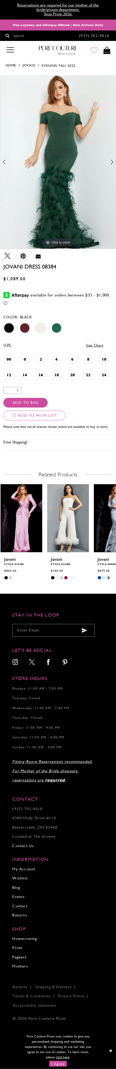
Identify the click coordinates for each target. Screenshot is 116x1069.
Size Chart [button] (94, 345)
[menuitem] (15, 663)
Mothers (20, 966)
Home (11, 65)
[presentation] (21, 518)
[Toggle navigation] (10, 50)
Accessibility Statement (35, 1005)
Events (18, 896)
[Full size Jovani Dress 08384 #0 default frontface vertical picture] (58, 162)
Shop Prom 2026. (58, 14)
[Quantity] (12, 390)
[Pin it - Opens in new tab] (23, 256)
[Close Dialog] (111, 1051)
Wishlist (20, 878)
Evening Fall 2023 (59, 66)
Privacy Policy (71, 996)
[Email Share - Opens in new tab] (38, 256)
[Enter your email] (53, 630)
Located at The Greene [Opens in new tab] (34, 836)
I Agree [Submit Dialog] (58, 1064)
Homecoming (24, 938)
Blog (16, 887)
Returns (19, 915)
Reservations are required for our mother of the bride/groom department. (58, 7)
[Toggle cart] (107, 50)
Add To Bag (26, 402)
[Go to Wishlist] (94, 50)
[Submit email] (85, 630)
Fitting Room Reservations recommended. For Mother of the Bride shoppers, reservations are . (52, 770)
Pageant (19, 957)
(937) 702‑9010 (27, 808)
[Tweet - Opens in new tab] (7, 256)
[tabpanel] (58, 162)
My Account (23, 869)
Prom (17, 947)
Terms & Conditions (32, 996)
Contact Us (23, 845)
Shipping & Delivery (53, 987)
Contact (19, 906)
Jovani (29, 65)
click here (62, 1057)
